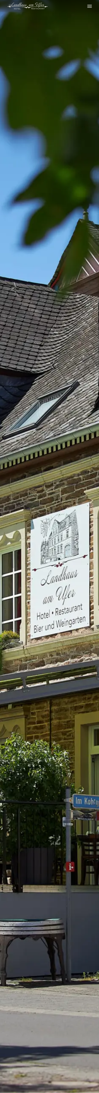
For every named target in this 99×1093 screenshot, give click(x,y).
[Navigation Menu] (89, 6)
